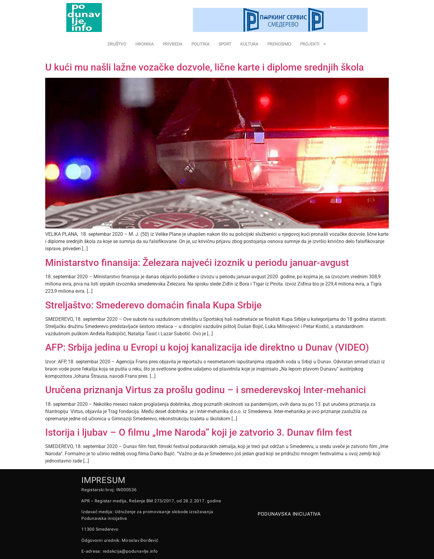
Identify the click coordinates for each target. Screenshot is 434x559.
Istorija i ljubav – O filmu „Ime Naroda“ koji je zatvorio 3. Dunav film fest (198, 432)
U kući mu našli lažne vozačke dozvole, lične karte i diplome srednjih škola (204, 67)
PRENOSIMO (279, 44)
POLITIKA (200, 44)
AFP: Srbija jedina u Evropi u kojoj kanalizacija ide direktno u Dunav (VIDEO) (207, 347)
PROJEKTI (313, 44)
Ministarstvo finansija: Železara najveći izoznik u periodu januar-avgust (197, 262)
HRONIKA (144, 44)
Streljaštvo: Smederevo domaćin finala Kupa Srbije (153, 305)
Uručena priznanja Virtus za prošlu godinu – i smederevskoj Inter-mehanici (205, 390)
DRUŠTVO (117, 44)
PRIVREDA (172, 44)
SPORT (225, 44)
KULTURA (249, 44)
